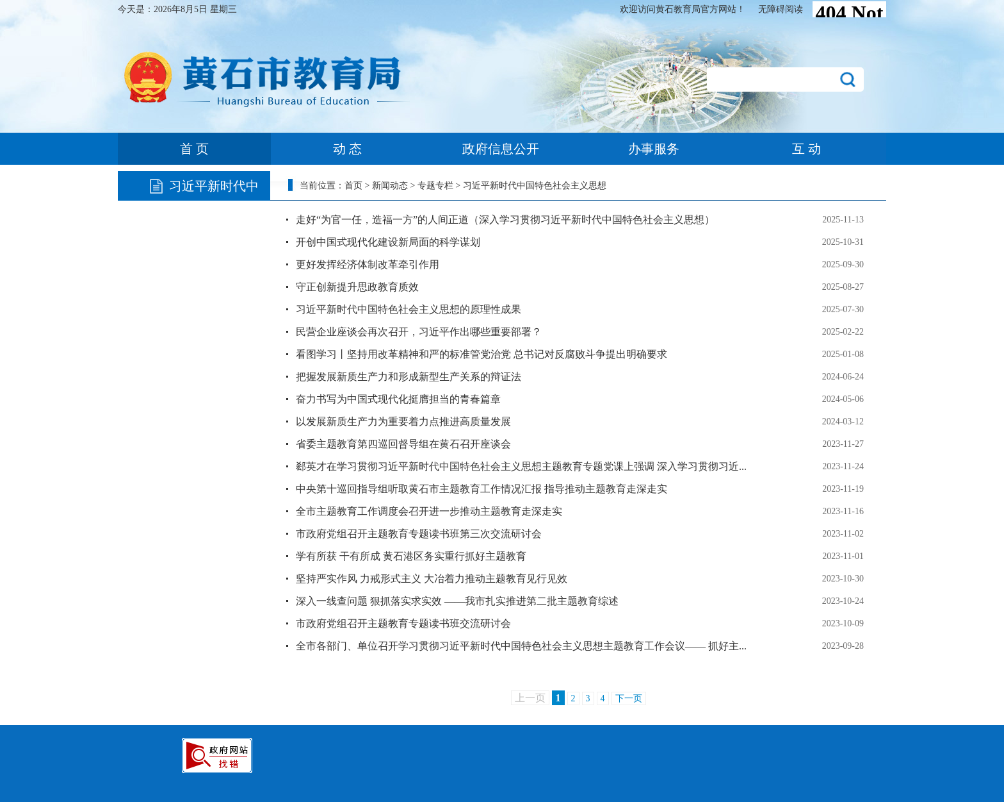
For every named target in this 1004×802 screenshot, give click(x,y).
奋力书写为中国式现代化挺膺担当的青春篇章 (398, 399)
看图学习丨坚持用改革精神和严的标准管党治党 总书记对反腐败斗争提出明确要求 (481, 354)
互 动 (806, 149)
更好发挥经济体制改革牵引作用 (367, 264)
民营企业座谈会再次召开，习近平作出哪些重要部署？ (419, 331)
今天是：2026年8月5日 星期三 (177, 9)
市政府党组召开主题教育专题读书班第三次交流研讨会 (419, 533)
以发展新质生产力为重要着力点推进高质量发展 (403, 421)
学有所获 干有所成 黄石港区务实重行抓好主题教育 (411, 556)
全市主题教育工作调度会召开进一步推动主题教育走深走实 (429, 511)
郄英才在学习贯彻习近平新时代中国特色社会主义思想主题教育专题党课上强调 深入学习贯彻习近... (521, 466)
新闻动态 (390, 185)
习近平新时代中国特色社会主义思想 (534, 185)
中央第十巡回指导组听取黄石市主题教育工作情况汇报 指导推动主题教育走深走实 (481, 488)
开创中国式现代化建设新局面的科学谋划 (388, 242)
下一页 (628, 698)
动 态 (347, 149)
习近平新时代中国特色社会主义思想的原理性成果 (408, 309)
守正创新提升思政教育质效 (357, 286)
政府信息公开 (500, 149)
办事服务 (653, 149)
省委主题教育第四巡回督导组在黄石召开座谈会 (403, 444)
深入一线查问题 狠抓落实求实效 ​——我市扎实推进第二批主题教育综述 (457, 601)
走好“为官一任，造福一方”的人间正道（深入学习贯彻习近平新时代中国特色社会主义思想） (505, 219)
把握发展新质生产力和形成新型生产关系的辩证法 (408, 376)
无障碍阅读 (780, 9)
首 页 (194, 149)
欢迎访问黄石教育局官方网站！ (682, 9)
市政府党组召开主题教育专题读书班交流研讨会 (403, 623)
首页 (353, 185)
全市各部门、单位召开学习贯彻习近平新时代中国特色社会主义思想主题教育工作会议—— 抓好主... (521, 645)
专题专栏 (435, 185)
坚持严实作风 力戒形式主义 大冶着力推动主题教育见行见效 (431, 578)
